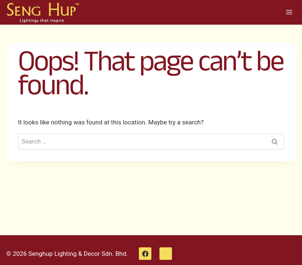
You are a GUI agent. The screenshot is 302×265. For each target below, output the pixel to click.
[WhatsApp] (165, 253)
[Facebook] (145, 253)
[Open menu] (289, 12)
